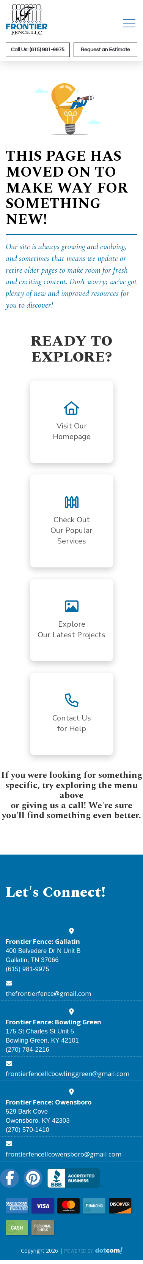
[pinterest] (35, 1178)
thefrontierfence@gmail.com (48, 993)
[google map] (71, 931)
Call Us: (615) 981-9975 (37, 49)
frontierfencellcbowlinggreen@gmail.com (67, 1073)
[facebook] (12, 1178)
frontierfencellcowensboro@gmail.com (63, 1154)
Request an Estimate (105, 49)
